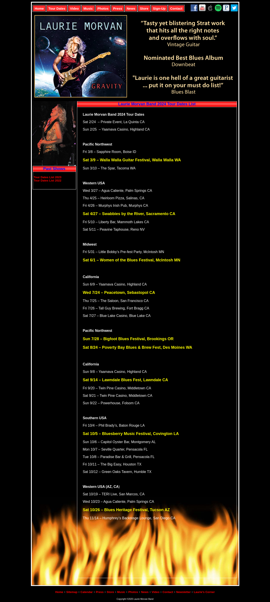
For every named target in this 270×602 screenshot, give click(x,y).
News (131, 8)
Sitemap (71, 592)
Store (144, 8)
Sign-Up (159, 8)
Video (74, 8)
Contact (176, 8)
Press (117, 8)
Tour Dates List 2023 (47, 177)
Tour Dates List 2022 (47, 180)
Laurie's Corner (204, 592)
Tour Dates (56, 8)
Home (39, 8)
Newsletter (183, 592)
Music (88, 8)
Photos (103, 8)
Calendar (86, 592)
